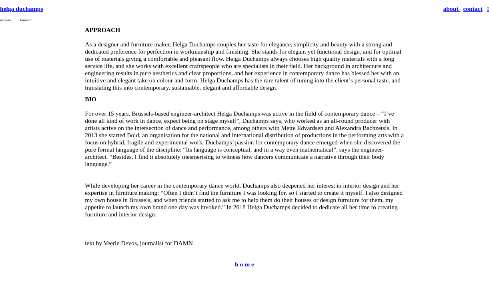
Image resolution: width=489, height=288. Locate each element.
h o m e (244, 264)
